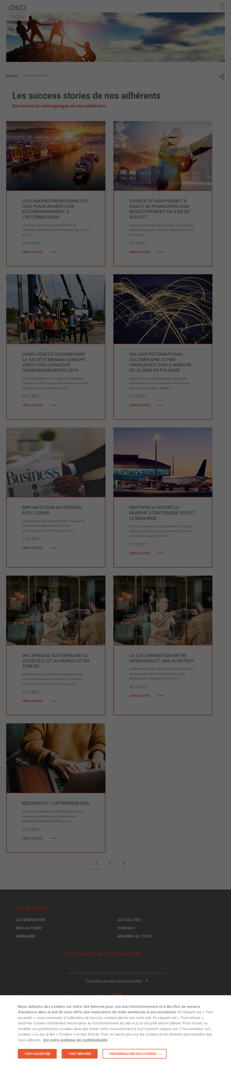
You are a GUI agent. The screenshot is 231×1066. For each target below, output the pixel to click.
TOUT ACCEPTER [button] (37, 1054)
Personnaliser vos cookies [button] (132, 1054)
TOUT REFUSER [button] (79, 1054)
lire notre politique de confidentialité (75, 1040)
